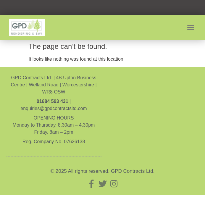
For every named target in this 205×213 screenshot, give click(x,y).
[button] (190, 27)
